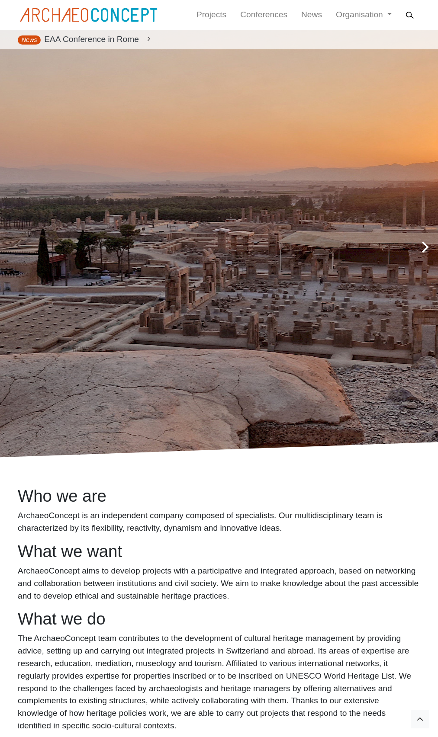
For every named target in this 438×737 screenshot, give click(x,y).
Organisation (360, 14)
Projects (211, 14)
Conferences (263, 14)
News (311, 14)
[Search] (411, 15)
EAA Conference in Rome (91, 39)
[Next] (424, 247)
